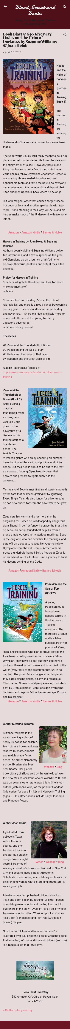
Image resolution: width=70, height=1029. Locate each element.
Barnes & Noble (52, 232)
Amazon (13, 232)
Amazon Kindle (30, 232)
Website (49, 767)
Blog (59, 767)
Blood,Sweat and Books (35, 10)
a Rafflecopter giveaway (17, 1010)
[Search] (65, 7)
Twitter (38, 862)
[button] (65, 35)
